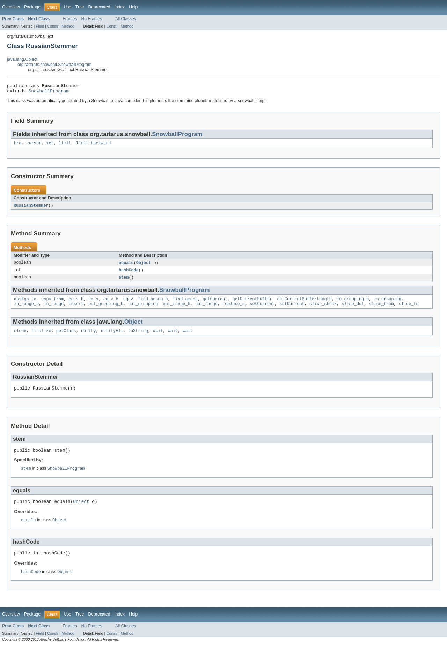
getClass (66, 337)
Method (67, 26)
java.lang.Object (22, 59)
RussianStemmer (31, 208)
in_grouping (387, 304)
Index (119, 7)
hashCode (129, 274)
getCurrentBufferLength (304, 304)
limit (65, 146)
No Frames (91, 18)
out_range (206, 309)
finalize (41, 337)
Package (32, 7)
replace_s (233, 309)
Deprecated (99, 7)
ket (49, 146)
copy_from (52, 304)
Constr (52, 26)
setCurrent (262, 309)
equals (126, 266)
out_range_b (176, 309)
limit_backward (93, 146)
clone (20, 337)
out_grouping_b (105, 309)
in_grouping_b (353, 304)
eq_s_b (75, 304)
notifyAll (112, 337)
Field (40, 26)
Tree (79, 7)
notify (88, 337)
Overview (11, 7)
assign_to (25, 304)
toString (138, 337)
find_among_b (153, 304)
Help (133, 7)
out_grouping (143, 309)
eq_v (128, 304)
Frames (70, 18)
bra (17, 146)
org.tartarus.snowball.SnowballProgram (54, 64)
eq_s (93, 304)
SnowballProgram (49, 93)
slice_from (381, 309)
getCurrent (215, 304)
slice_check (323, 309)
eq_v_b (110, 304)
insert (75, 309)
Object (143, 266)
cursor (34, 146)
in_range (54, 309)
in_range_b (26, 309)
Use (67, 7)
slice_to (409, 309)
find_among (185, 304)
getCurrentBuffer (252, 304)
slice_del (353, 309)
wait (158, 337)
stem (124, 281)
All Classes (125, 18)
